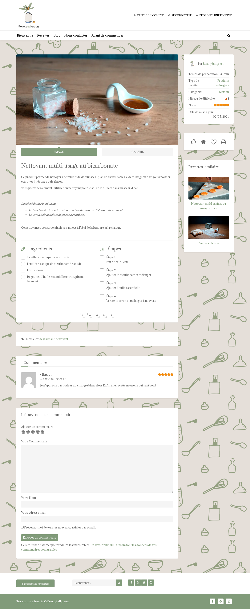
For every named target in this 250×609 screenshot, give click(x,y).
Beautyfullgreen (213, 63)
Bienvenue (25, 35)
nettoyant (62, 339)
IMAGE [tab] (59, 152)
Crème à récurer (209, 243)
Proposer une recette (214, 15)
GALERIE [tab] (137, 152)
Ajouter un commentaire (37, 427)
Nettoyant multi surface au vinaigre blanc (208, 206)
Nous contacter (75, 35)
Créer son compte (149, 15)
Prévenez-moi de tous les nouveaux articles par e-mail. (60, 527)
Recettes (43, 35)
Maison (224, 92)
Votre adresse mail (33, 512)
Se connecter (180, 15)
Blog (57, 35)
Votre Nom (28, 498)
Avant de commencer (107, 35)
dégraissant (46, 339)
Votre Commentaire (34, 441)
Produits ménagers (222, 83)
